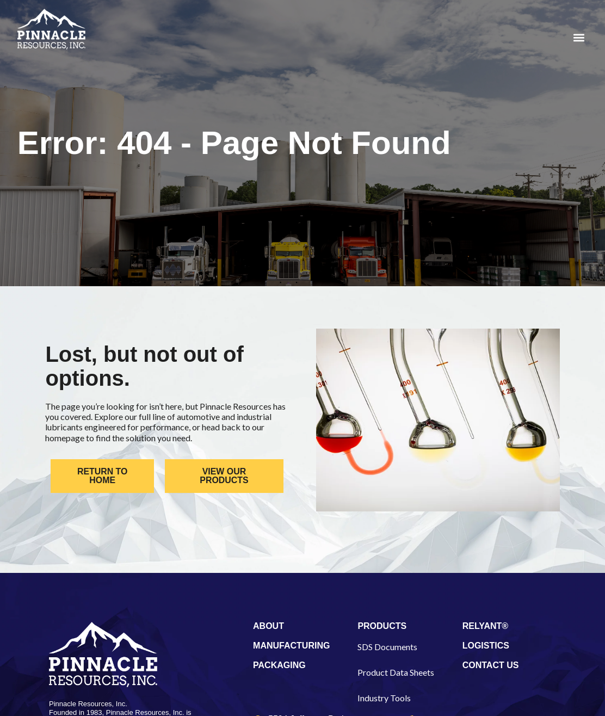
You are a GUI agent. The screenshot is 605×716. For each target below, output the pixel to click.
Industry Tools (384, 698)
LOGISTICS (485, 645)
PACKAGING (279, 665)
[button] (579, 37)
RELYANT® (485, 626)
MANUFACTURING (291, 645)
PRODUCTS (381, 626)
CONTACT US (490, 665)
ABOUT (268, 626)
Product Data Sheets (395, 672)
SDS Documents (387, 646)
